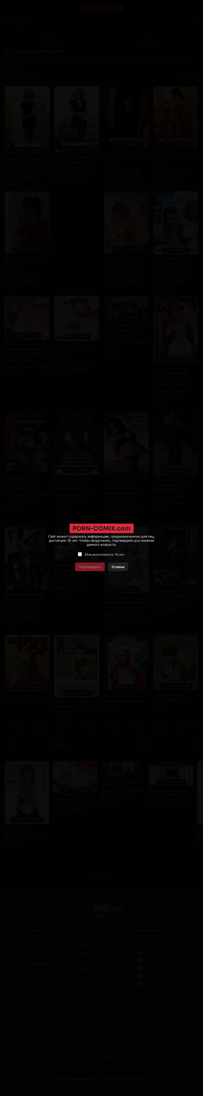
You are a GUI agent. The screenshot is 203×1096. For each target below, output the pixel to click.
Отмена (118, 567)
